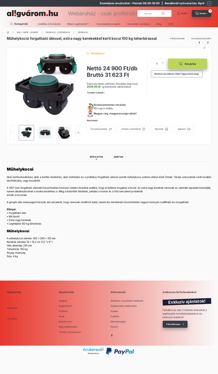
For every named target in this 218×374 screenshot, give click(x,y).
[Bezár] (209, 3)
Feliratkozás (173, 324)
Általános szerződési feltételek (127, 300)
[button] (19, 23)
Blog (159, 24)
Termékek (12, 318)
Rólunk (114, 326)
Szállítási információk (49, 24)
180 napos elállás (103, 108)
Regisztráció (65, 305)
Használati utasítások (138, 24)
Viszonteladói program (108, 24)
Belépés (63, 300)
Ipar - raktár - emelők (27, 32)
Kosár (62, 316)
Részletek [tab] (96, 157)
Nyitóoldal (12, 308)
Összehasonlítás (98, 129)
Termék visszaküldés (70, 332)
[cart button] (201, 13)
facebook (111, 335)
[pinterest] (207, 43)
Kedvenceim (65, 321)
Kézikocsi (83, 32)
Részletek (92, 120)
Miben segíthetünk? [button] (77, 24)
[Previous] (12, 132)
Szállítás (115, 316)
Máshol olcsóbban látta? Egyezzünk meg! (176, 74)
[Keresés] (163, 13)
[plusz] (163, 63)
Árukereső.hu (93, 353)
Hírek (171, 24)
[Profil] (182, 13)
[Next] (78, 132)
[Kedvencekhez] (204, 48)
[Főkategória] (8, 32)
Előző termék (178, 38)
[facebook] (199, 43)
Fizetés (114, 311)
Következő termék (200, 38)
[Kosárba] (187, 64)
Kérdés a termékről (131, 129)
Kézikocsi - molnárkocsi (58, 32)
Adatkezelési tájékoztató (124, 305)
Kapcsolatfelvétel (68, 326)
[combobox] (154, 13)
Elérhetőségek (118, 321)
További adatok (95, 92)
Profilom (63, 311)
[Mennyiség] (157, 64)
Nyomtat (159, 129)
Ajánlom (182, 129)
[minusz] (163, 65)
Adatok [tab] (118, 157)
